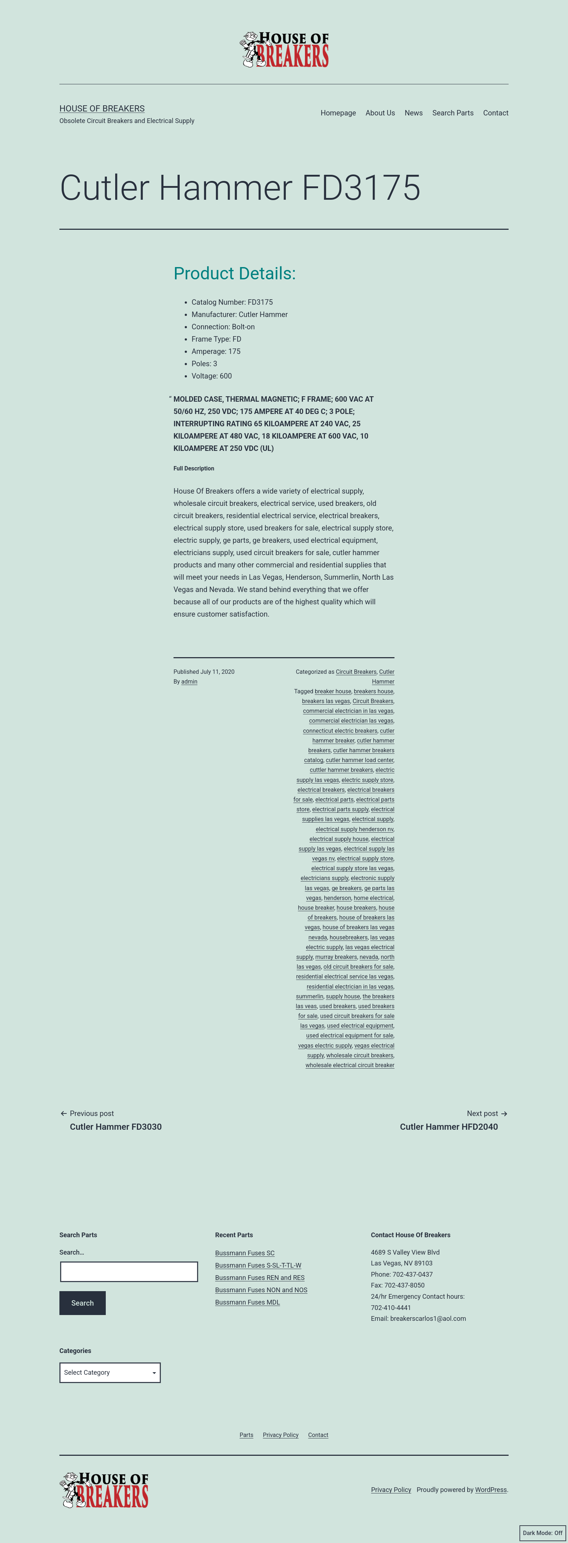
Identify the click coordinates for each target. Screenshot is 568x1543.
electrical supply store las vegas (352, 868)
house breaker (316, 907)
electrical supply (372, 819)
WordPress (491, 1489)
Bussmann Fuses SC (245, 1253)
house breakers (356, 907)
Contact (496, 113)
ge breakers (347, 888)
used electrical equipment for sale (349, 1035)
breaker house (333, 691)
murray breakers (336, 957)
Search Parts (453, 113)
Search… (71, 1252)
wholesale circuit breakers (359, 1055)
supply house (343, 996)
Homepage (338, 113)
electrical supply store (365, 858)
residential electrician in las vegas (350, 986)
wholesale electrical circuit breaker (350, 1065)
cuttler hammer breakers (341, 769)
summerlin (309, 996)
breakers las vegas (326, 701)
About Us (380, 113)
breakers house (373, 691)
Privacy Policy (391, 1489)
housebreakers (349, 937)
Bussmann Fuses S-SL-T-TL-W (258, 1265)
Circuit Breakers (356, 671)
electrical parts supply (340, 809)
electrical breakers (320, 789)
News (414, 113)
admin (189, 681)
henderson (337, 898)
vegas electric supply (325, 1045)
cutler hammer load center (359, 760)
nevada (369, 957)
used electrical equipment (360, 1025)
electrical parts (334, 799)
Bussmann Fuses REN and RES (260, 1277)
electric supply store (367, 780)
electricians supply (324, 878)
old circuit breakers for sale (358, 966)
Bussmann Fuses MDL (247, 1302)
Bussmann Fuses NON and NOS (261, 1290)
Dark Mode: (543, 1533)
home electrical (373, 898)
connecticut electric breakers (340, 730)
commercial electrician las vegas (351, 720)
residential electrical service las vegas (344, 976)
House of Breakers (102, 108)
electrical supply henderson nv (354, 829)
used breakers (338, 1006)
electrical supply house (338, 839)
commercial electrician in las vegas (348, 710)
